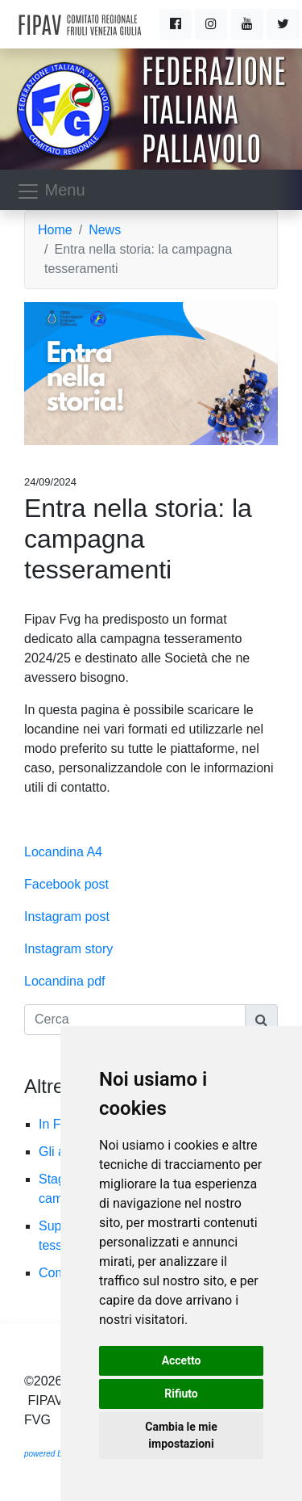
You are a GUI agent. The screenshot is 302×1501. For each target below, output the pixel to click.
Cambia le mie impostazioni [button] (181, 1435)
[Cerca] (135, 1019)
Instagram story (68, 949)
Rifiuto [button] (181, 1393)
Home (55, 230)
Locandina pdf (64, 981)
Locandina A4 (63, 852)
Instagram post (67, 916)
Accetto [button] (181, 1360)
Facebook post (66, 884)
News (105, 230)
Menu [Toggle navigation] (50, 191)
